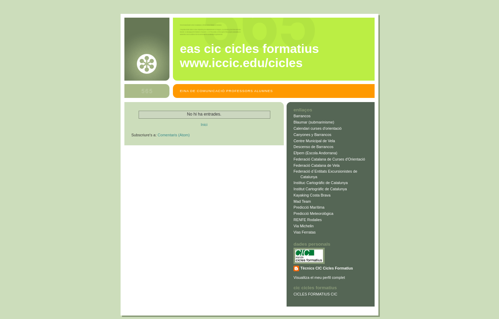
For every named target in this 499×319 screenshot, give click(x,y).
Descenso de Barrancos (313, 147)
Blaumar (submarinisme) (314, 122)
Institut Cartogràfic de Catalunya (320, 189)
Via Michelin (304, 226)
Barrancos (302, 116)
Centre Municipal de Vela (314, 141)
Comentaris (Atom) (174, 135)
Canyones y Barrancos (312, 135)
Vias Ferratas (305, 232)
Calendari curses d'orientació (318, 128)
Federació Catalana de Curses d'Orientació (329, 159)
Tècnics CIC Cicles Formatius (326, 268)
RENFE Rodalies (308, 220)
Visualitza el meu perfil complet (319, 277)
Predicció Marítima (309, 207)
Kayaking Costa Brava (312, 195)
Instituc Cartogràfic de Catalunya (321, 183)
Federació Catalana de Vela (317, 165)
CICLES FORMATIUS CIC (315, 294)
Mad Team (302, 201)
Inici (204, 124)
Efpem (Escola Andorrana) (315, 153)
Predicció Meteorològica (313, 213)
